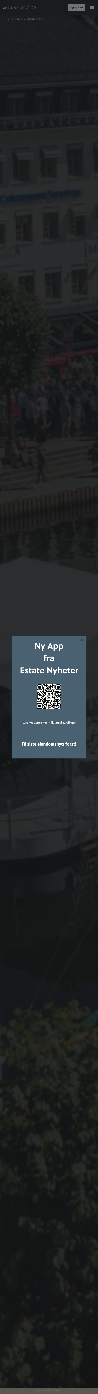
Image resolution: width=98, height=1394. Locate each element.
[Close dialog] (82, 640)
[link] (49, 696)
